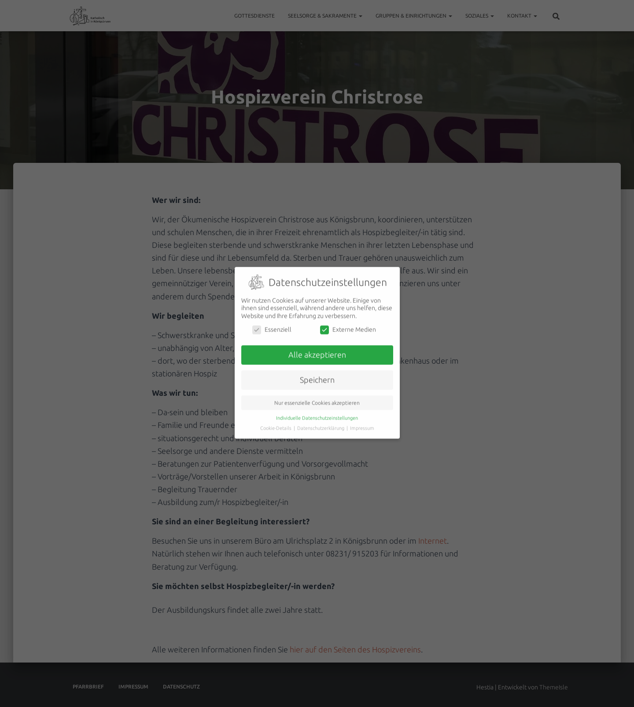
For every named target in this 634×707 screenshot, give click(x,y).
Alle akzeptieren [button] (317, 349)
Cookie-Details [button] (276, 421)
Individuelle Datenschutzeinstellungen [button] (317, 411)
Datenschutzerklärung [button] (321, 421)
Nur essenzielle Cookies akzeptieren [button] (317, 396)
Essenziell (271, 324)
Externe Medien (348, 324)
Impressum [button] (362, 421)
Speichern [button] (317, 374)
